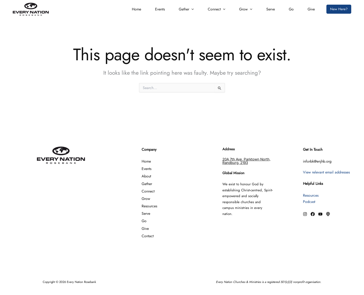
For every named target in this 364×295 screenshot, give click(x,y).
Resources (149, 206)
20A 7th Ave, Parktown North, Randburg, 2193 (246, 160)
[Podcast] (328, 214)
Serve (270, 9)
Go (291, 9)
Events (160, 9)
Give (311, 9)
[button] (191, 9)
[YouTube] (320, 214)
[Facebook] (313, 214)
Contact (148, 236)
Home (136, 9)
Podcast (309, 201)
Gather (186, 9)
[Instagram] (305, 214)
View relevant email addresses (326, 172)
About (146, 176)
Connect (216, 9)
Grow (245, 9)
